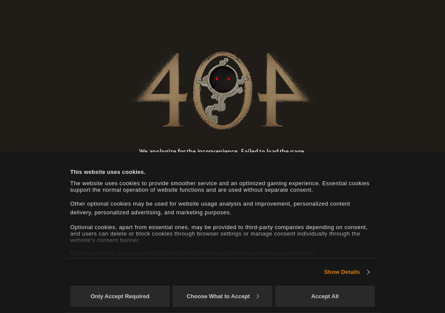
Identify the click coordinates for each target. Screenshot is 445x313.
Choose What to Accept (223, 296)
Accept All (325, 296)
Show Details (342, 272)
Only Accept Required (119, 296)
